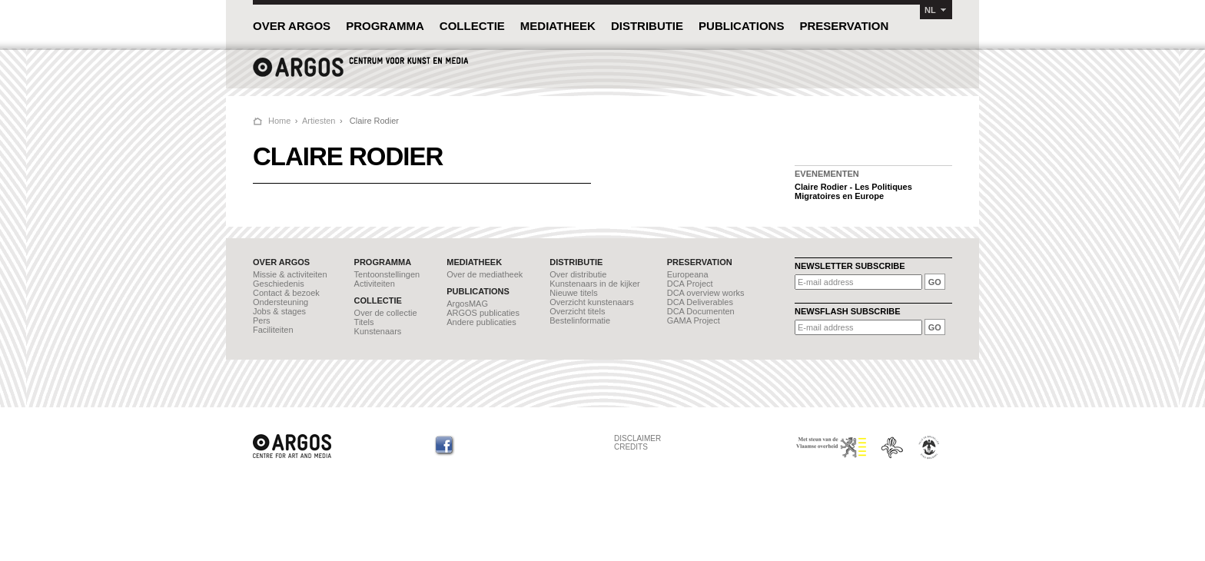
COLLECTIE (472, 25)
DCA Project (690, 283)
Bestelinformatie (579, 320)
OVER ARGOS (291, 25)
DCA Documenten (701, 311)
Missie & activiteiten (290, 274)
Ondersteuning (280, 302)
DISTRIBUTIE (647, 25)
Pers (262, 320)
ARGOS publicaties (483, 312)
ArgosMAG (467, 303)
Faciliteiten (273, 329)
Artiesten (318, 120)
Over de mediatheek (484, 274)
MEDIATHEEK (558, 25)
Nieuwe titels (573, 292)
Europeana (688, 274)
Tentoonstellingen (387, 274)
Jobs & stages (279, 311)
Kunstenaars (378, 331)
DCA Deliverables (700, 302)
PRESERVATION (843, 25)
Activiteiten (374, 283)
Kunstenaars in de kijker (594, 283)
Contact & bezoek (286, 292)
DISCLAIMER (637, 438)
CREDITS (631, 447)
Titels (364, 322)
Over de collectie (385, 312)
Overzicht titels (577, 311)
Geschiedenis (278, 283)
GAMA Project (693, 320)
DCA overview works (706, 292)
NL (930, 10)
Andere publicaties (481, 322)
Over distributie (577, 274)
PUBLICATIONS (741, 25)
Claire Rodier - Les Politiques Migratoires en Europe (853, 191)
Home (279, 120)
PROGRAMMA (385, 25)
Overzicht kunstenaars (591, 302)
